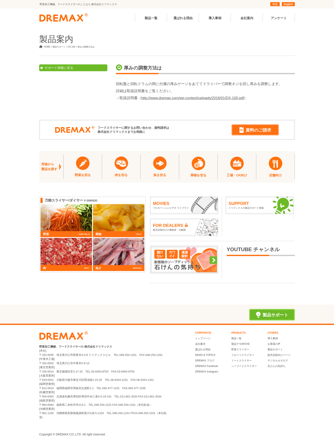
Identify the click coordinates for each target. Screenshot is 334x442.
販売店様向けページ (279, 355)
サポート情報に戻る (59, 68)
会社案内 (200, 343)
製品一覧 (236, 338)
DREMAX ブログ (205, 360)
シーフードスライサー (244, 366)
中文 (275, 4)
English (288, 4)
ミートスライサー (241, 360)
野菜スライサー (240, 349)
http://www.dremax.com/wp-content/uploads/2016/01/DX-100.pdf (192, 98)
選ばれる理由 (202, 349)
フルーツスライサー (242, 355)
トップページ (202, 338)
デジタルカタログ (278, 360)
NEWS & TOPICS (205, 355)
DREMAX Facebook (206, 366)
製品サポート (275, 349)
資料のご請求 (255, 130)
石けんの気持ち (276, 366)
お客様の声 (274, 343)
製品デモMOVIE (240, 343)
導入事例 (273, 338)
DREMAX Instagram (206, 371)
